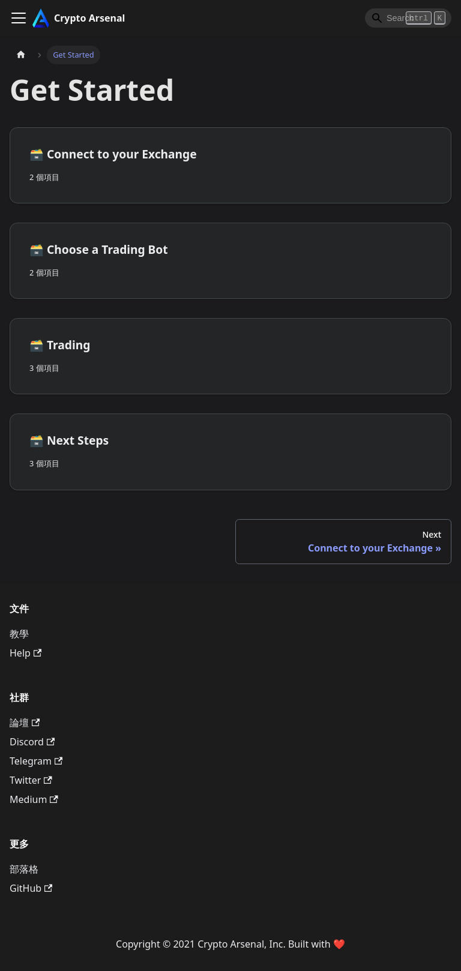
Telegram (36, 761)
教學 (19, 633)
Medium (34, 799)
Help (25, 653)
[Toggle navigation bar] (19, 18)
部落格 (24, 869)
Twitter (31, 780)
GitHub (31, 888)
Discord (32, 741)
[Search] (408, 18)
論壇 (25, 722)
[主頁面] (21, 55)
